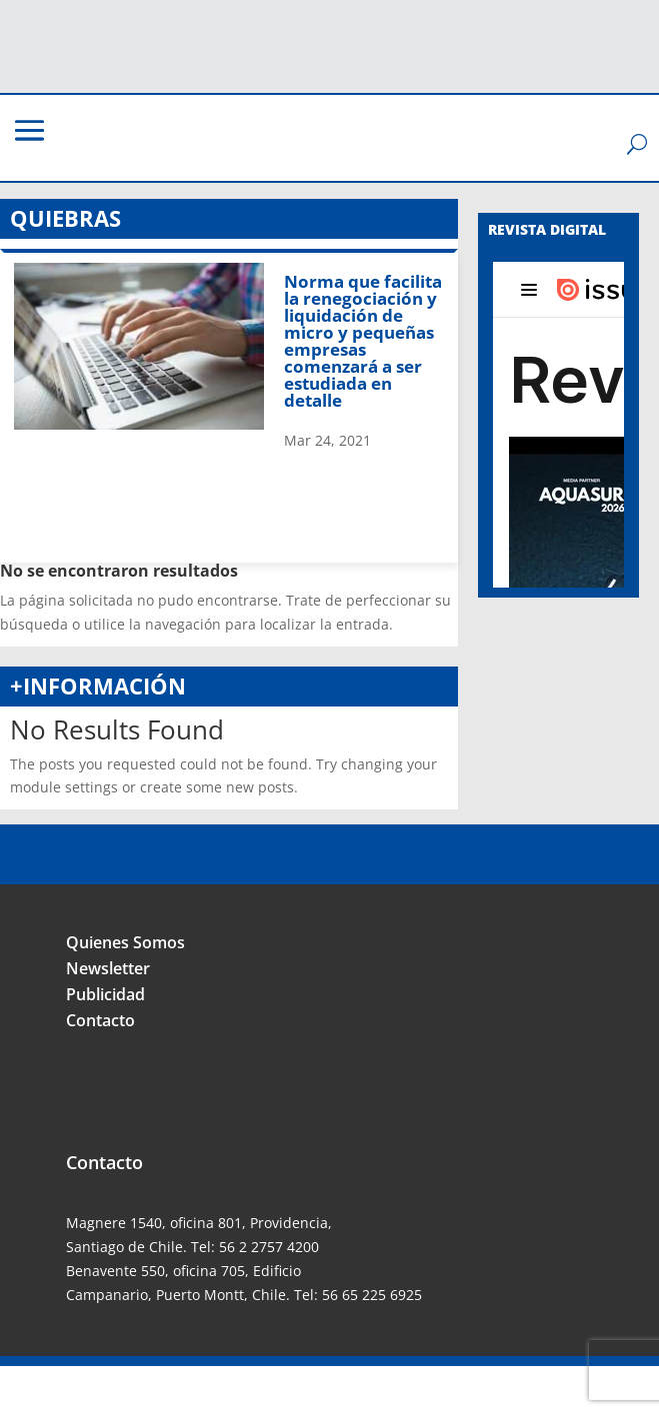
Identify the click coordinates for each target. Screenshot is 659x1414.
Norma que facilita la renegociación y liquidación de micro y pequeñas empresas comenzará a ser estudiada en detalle (363, 341)
